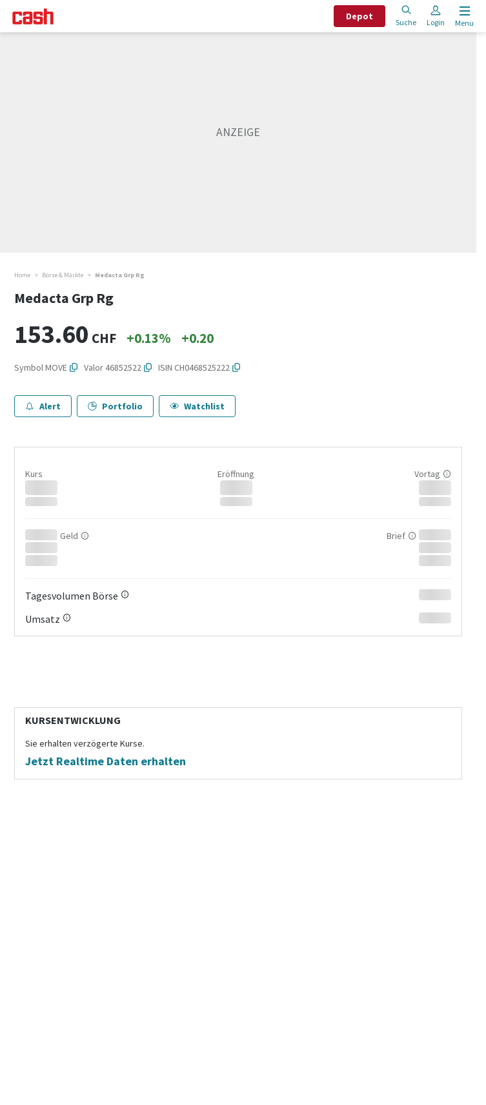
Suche (406, 16)
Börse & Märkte (62, 275)
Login (436, 16)
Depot (359, 16)
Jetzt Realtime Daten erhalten (105, 761)
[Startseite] (33, 16)
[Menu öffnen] (463, 16)
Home (22, 275)
